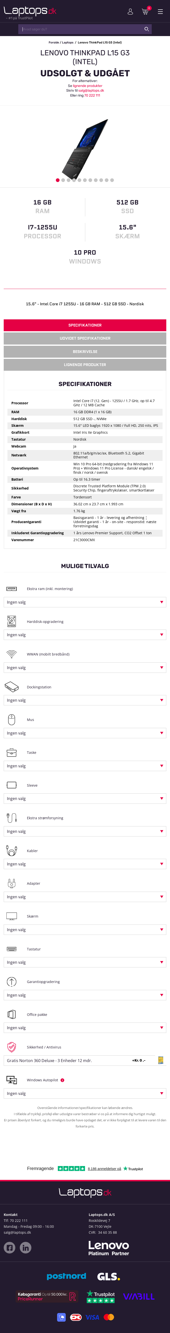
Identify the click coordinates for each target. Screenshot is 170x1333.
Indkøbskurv (147, 11)
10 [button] (106, 180)
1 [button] (58, 180)
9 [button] (101, 180)
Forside (54, 42)
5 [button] (79, 180)
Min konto (130, 11)
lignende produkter (87, 86)
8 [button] (96, 180)
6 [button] (85, 180)
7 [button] (90, 180)
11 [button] (112, 180)
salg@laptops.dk (91, 90)
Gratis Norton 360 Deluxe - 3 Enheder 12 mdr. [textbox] (49, 1060)
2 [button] (63, 180)
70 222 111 (92, 95)
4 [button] (74, 180)
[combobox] (85, 602)
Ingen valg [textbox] (16, 602)
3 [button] (68, 180)
